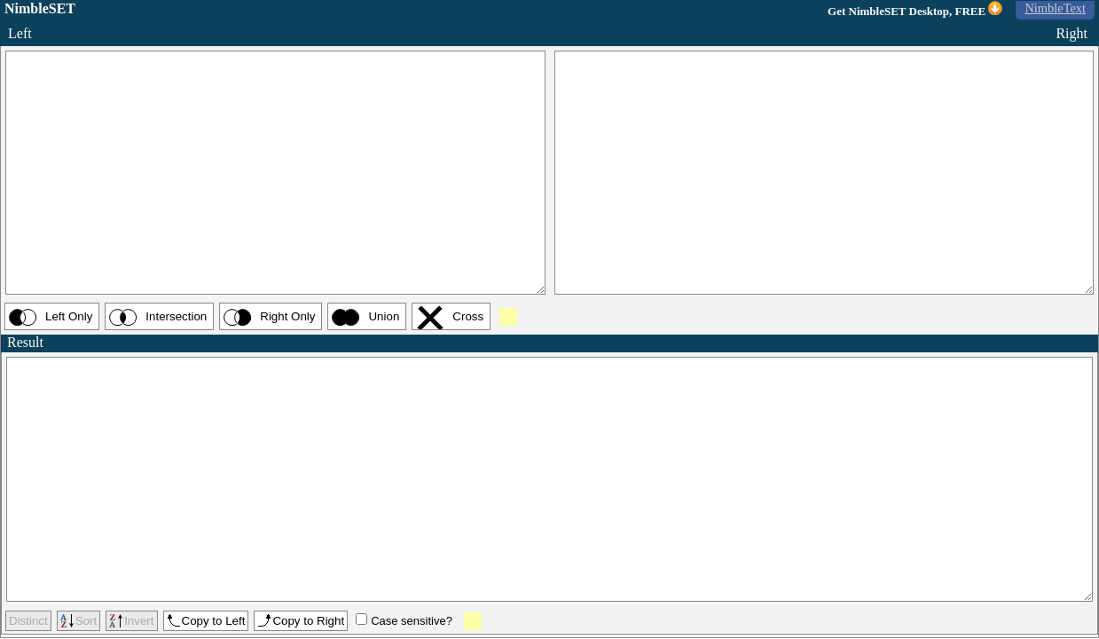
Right (1067, 33)
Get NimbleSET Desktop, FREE (915, 9)
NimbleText (1055, 8)
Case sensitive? (411, 620)
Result (31, 342)
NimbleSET (39, 8)
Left (27, 33)
